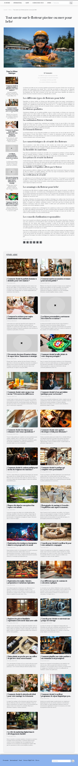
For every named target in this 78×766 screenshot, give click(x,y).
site (56, 104)
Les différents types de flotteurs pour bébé (48, 75)
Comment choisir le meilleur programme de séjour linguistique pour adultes (56, 696)
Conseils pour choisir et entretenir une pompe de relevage (55, 620)
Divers (49, 3)
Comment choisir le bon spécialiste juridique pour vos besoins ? (54, 393)
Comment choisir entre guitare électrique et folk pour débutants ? (54, 431)
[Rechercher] (61, 3)
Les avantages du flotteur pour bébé (48, 80)
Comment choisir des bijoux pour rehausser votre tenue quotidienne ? (21, 431)
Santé (27, 3)
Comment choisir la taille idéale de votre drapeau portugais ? (12, 203)
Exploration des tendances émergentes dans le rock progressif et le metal (22, 544)
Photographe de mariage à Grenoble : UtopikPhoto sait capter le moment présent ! (55, 507)
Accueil (5, 10)
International (18, 3)
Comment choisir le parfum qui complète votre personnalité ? (53, 469)
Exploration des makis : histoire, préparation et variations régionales (21, 582)
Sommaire (48, 73)
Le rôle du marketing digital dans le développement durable (21, 733)
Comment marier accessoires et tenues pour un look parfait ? (12, 110)
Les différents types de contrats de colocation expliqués (54, 582)
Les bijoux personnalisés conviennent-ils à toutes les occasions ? (12, 156)
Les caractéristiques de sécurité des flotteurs (48, 77)
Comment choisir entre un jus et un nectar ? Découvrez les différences (21, 393)
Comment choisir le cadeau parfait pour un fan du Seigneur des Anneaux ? (23, 469)
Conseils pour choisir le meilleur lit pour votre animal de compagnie (56, 544)
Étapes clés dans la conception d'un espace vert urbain (21, 506)
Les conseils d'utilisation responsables (48, 82)
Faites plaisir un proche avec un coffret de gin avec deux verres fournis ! (22, 657)
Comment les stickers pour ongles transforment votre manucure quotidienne (12, 133)
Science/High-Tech (38, 3)
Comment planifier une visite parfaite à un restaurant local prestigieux (56, 657)
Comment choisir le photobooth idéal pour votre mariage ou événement (22, 695)
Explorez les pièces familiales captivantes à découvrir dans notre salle (22, 620)
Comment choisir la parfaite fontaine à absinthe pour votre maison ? (12, 88)
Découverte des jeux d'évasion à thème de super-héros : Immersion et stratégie (12, 180)
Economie (7, 3)
